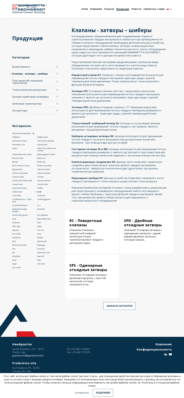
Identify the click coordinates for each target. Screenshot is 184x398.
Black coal (41, 158)
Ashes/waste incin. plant (22, 154)
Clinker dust (17, 192)
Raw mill (40, 256)
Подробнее (103, 392)
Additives (16, 137)
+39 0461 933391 (81, 352)
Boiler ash (41, 162)
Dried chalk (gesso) (20, 215)
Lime (39, 234)
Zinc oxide (16, 267)
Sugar (14, 264)
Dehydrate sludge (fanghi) (19, 210)
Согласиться (82, 392)
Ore (13, 249)
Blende (15, 162)
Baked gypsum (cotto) (46, 154)
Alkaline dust (42, 137)
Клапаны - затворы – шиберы (30, 73)
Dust (14, 219)
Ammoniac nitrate (19, 141)
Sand (14, 260)
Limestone (16, 237)
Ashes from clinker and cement (46, 149)
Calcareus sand (43, 169)
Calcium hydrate (43, 173)
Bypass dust (17, 169)
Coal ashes (16, 195)
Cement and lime (44, 180)
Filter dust (16, 226)
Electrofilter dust (44, 219)
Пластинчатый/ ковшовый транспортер (27, 81)
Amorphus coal (18, 144)
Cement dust (17, 184)
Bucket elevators (21, 66)
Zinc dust (41, 264)
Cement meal (42, 184)
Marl (14, 241)
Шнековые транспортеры (27, 103)
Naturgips (41, 245)
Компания (96, 9)
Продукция (122, 9)
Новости (136, 9)
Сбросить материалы (21, 133)
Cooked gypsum (44, 199)
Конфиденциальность (154, 349)
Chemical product (19, 188)
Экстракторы (19, 110)
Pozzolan (41, 249)
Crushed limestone (20, 205)
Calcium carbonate (20, 173)
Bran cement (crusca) (20, 165)
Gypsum (15, 230)
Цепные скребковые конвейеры (30, 96)
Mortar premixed (19, 245)
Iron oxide (16, 234)
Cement (40, 177)
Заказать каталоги (119, 305)
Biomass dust (17, 158)
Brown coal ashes (44, 165)
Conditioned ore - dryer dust (22, 200)
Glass (39, 226)
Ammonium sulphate (45, 141)
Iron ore (40, 230)
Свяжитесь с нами (153, 9)
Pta (13, 252)
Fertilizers (16, 222)
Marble (40, 237)
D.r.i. (39, 205)
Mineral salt (42, 241)
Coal (39, 192)
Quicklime (16, 256)
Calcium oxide (18, 177)
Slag (39, 260)
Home (85, 9)
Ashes (14, 148)
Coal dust (41, 195)
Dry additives (42, 215)
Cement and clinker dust (22, 180)
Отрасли (109, 9)
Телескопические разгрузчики (29, 89)
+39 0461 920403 (80, 349)
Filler (39, 222)
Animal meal (42, 144)
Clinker (40, 188)
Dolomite (41, 209)
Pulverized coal (43, 252)
